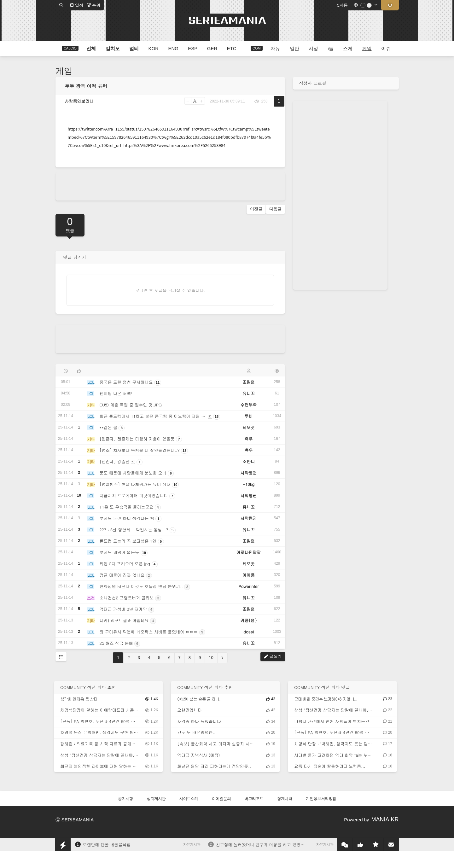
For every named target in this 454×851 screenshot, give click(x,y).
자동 (342, 5)
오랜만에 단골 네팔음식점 (107, 845)
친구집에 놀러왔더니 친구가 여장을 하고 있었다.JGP (265, 845)
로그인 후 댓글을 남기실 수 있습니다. (170, 290)
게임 (64, 71)
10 (211, 657)
